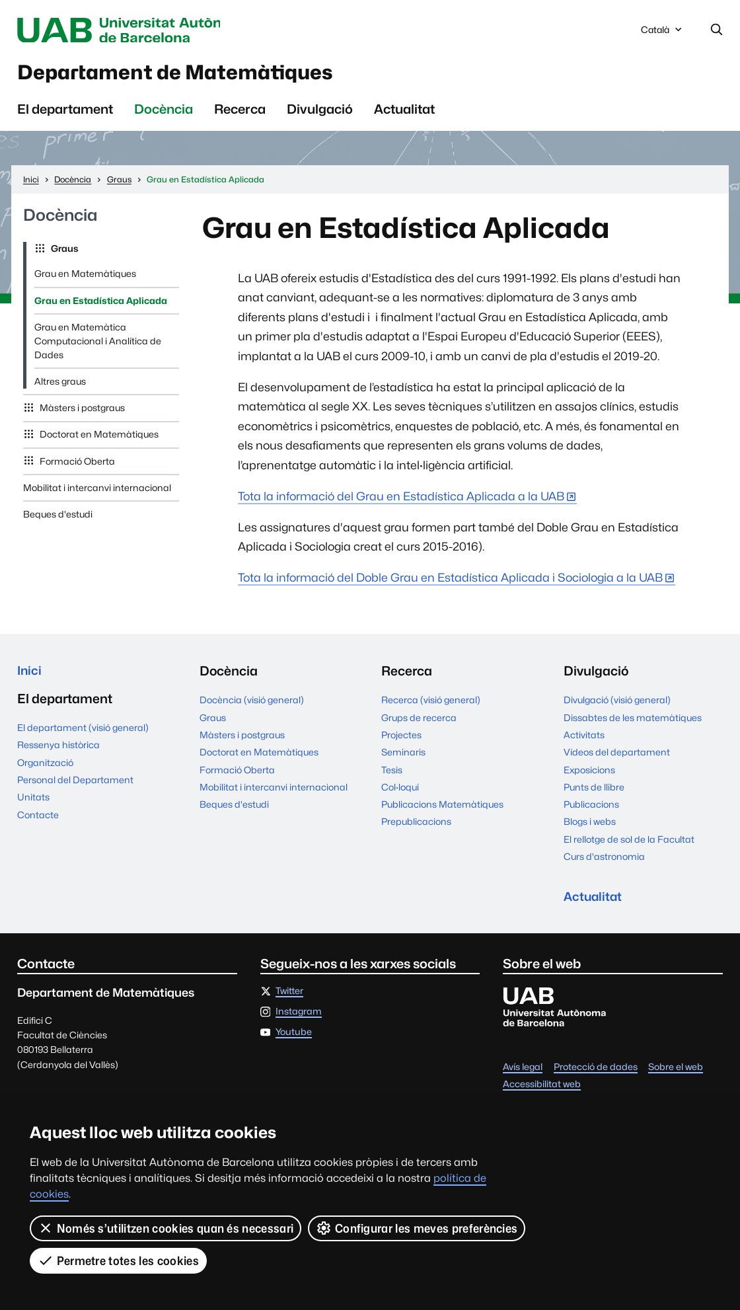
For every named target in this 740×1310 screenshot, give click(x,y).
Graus (63, 254)
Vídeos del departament (617, 757)
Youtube (294, 1039)
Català (662, 33)
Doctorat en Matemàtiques (98, 439)
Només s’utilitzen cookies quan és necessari (166, 1228)
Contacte (38, 821)
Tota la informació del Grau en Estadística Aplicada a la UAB (401, 501)
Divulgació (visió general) (617, 705)
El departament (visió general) (83, 735)
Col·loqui (400, 792)
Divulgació (320, 114)
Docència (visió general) (252, 705)
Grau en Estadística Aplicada (100, 306)
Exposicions (589, 774)
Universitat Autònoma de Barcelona (138, 30)
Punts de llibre (594, 792)
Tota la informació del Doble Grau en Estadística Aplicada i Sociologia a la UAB (450, 583)
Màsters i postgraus (81, 413)
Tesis (391, 774)
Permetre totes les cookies (118, 1260)
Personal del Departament (75, 787)
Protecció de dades (596, 1075)
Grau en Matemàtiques (85, 279)
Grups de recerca (419, 723)
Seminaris (403, 757)
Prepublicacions (416, 827)
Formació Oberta (76, 466)
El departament (65, 114)
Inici (30, 676)
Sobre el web (675, 1075)
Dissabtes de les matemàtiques (633, 723)
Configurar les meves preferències (417, 1228)
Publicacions (591, 809)
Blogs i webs (590, 827)
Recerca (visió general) (430, 705)
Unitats (33, 804)
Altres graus (60, 386)
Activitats (584, 740)
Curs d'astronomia (604, 862)
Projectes (401, 740)
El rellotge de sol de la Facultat (629, 844)
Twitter (289, 998)
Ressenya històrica (58, 752)
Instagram (299, 1018)
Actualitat (404, 114)
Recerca (240, 114)
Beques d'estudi (57, 519)
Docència (163, 114)
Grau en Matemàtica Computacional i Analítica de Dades (97, 346)
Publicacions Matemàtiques (442, 809)
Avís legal (522, 1075)
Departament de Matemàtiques (197, 75)
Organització (45, 769)
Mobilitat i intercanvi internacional (97, 493)
